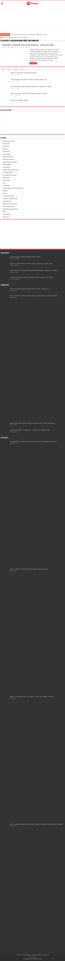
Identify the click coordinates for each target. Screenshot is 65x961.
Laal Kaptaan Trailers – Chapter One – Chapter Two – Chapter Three (29, 430)
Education (5, 149)
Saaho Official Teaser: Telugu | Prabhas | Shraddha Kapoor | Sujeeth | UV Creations (30, 86)
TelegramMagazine (27, 954)
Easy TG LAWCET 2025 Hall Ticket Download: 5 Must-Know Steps (29, 569)
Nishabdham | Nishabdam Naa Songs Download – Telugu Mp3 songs (28, 45)
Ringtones (5, 190)
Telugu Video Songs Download (10, 209)
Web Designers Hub (44, 954)
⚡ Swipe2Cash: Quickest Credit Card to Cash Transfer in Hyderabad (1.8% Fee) (29, 34)
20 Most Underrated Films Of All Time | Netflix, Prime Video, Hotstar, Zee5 (28, 79)
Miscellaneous (6, 177)
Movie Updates (6, 180)
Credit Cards (6, 146)
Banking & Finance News (9, 141)
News (4, 183)
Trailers (4, 211)
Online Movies (6, 185)
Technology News (7, 201)
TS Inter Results (7, 214)
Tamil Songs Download (8, 196)
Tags (22, 69)
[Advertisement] (32, 19)
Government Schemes (8, 156)
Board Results (6, 143)
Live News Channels (8, 172)
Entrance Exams (7, 154)
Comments (16, 69)
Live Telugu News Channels (9, 175)
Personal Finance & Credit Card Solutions (13, 188)
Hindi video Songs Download (10, 162)
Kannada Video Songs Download (11, 169)
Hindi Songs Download (8, 159)
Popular (9, 69)
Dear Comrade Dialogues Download (19, 100)
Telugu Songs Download (20, 47)
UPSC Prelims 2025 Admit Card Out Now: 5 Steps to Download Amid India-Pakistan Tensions (36, 824)
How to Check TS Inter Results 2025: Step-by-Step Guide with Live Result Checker (33, 295)
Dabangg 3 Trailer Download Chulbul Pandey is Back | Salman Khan (29, 289)
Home (2, 37)
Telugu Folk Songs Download (10, 203)
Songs (13, 47)
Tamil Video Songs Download (10, 198)
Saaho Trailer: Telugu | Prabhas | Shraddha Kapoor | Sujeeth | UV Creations (28, 93)
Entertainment (6, 151)
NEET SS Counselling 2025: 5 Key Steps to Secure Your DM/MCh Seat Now (32, 696)
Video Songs (6, 217)
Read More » (33, 63)
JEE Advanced (6, 167)
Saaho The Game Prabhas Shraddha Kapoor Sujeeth (23, 72)
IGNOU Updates (7, 164)
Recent (3, 69)
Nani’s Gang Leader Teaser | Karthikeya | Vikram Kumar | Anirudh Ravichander (32, 423)
